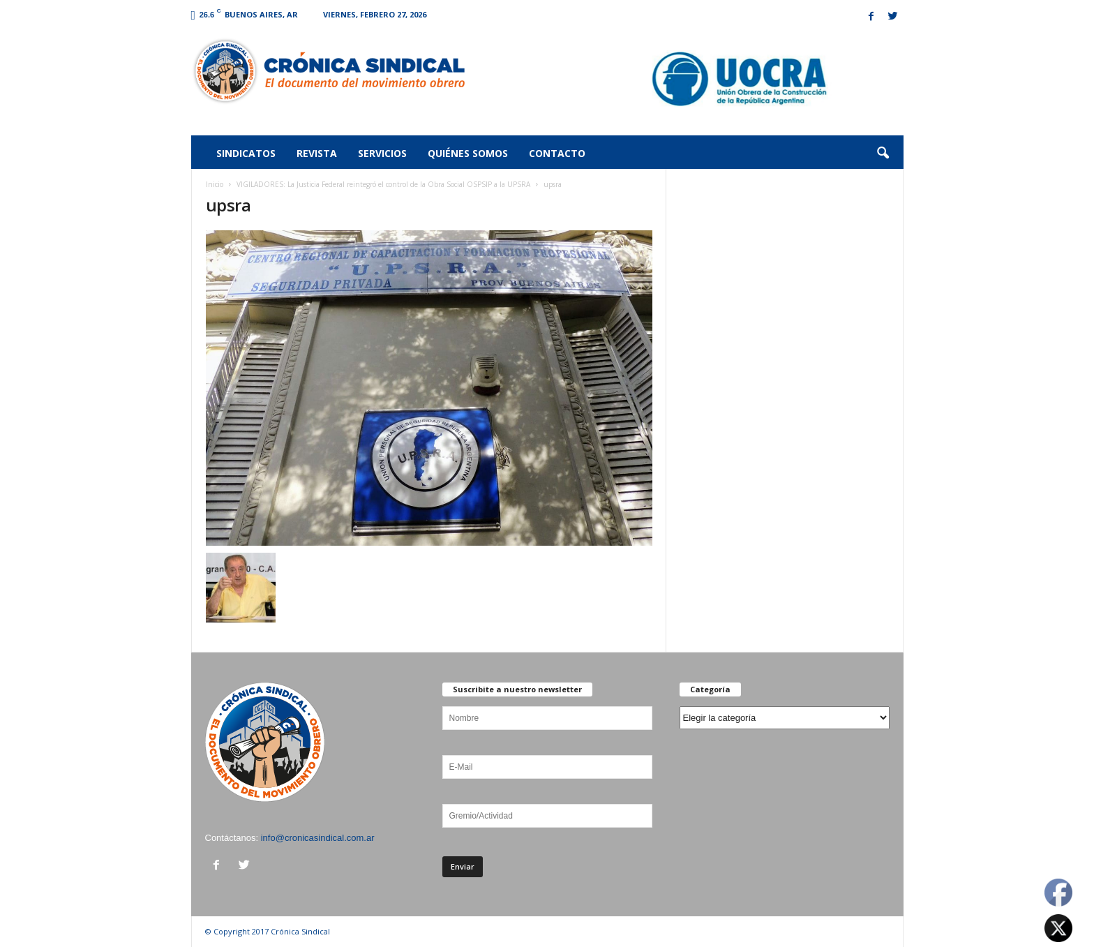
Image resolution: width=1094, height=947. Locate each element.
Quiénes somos (468, 153)
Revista (317, 153)
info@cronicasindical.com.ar (318, 838)
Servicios (382, 153)
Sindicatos (246, 153)
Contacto (557, 153)
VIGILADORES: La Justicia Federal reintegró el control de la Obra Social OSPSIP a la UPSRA (383, 184)
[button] (882, 153)
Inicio (214, 184)
